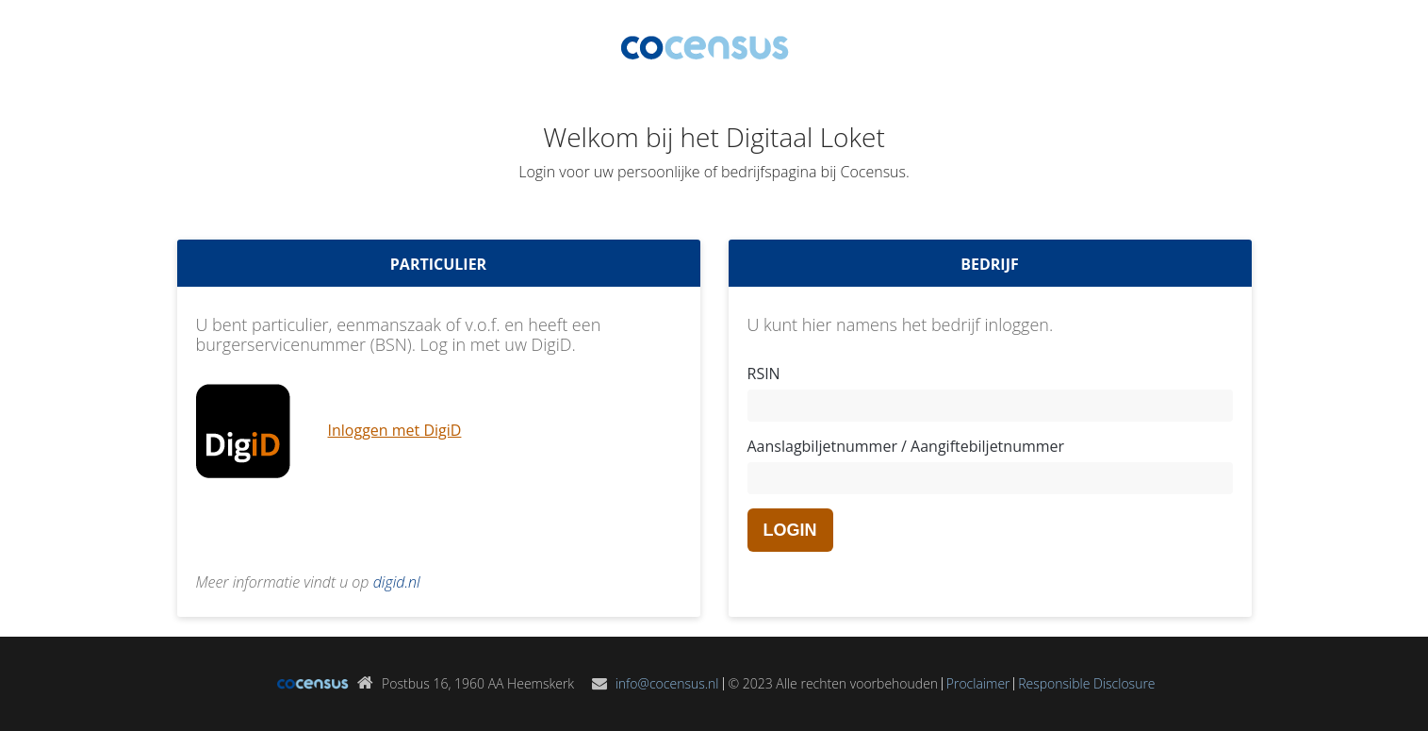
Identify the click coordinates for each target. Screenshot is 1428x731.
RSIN (763, 373)
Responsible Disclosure (1086, 683)
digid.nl (396, 582)
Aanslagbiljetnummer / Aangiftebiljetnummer (906, 446)
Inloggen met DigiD (395, 430)
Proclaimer (978, 683)
